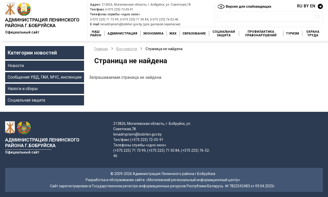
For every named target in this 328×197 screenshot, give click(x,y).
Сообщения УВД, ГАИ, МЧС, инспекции (44, 77)
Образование (194, 33)
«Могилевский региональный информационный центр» (193, 180)
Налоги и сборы (23, 88)
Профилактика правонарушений (260, 33)
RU (299, 6)
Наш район (95, 33)
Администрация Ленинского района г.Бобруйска (42, 22)
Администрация (122, 33)
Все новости (126, 49)
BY (306, 6)
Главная (101, 49)
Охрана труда (312, 33)
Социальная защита (223, 33)
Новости (16, 65)
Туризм (292, 33)
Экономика (153, 33)
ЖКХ (173, 33)
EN (312, 6)
